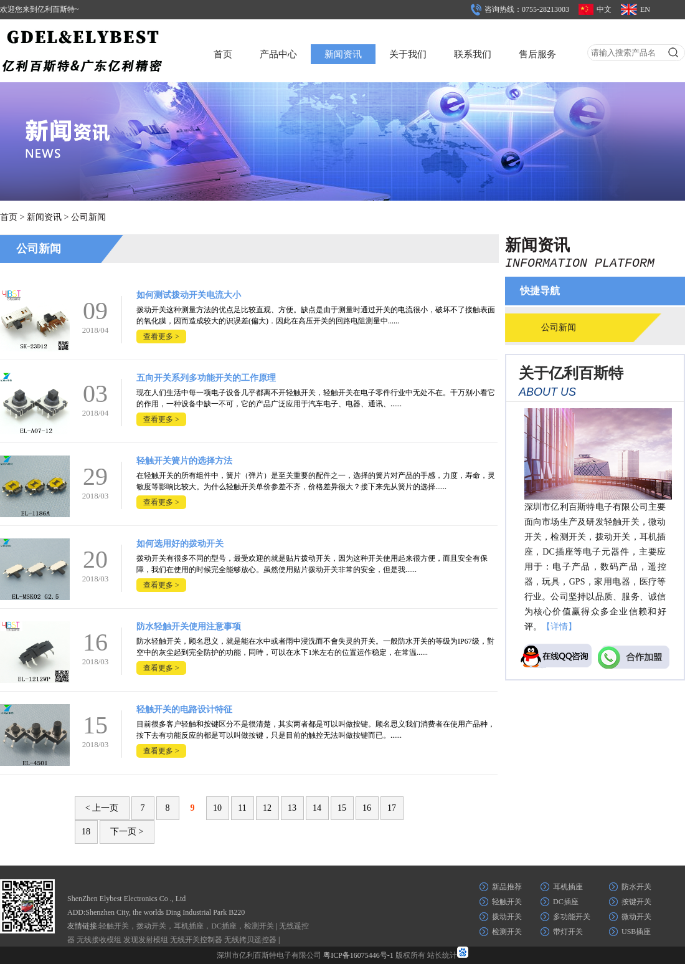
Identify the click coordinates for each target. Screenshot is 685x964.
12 (267, 808)
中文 (604, 9)
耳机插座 (568, 886)
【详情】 (559, 626)
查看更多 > (161, 336)
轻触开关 (507, 901)
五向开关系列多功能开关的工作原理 (206, 378)
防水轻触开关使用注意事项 (188, 626)
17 (391, 808)
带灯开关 (568, 931)
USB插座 (636, 931)
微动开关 (636, 916)
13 (292, 808)
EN (645, 9)
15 (342, 808)
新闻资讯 (343, 54)
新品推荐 (507, 886)
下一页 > (126, 831)
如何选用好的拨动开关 (180, 543)
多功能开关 (571, 916)
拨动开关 (507, 916)
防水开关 (636, 886)
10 (217, 808)
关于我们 (408, 54)
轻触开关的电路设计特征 (184, 709)
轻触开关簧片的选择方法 (184, 460)
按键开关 (636, 901)
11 (242, 808)
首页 (223, 54)
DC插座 (566, 901)
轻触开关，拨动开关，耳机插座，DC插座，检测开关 (186, 926)
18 (86, 831)
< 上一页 (101, 808)
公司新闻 (88, 217)
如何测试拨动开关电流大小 (188, 295)
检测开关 (507, 931)
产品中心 (278, 54)
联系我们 (472, 54)
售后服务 (537, 54)
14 (317, 808)
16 (366, 808)
